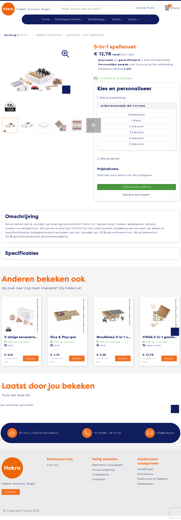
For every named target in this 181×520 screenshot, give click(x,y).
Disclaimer (99, 483)
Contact (11, 496)
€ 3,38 (105, 362)
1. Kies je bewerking (111, 97)
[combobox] (86, 9)
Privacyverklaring (103, 473)
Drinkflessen (145, 473)
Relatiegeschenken (67, 19)
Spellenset (73, 34)
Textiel (116, 19)
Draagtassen (145, 487)
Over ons (53, 469)
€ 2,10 (59, 362)
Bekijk (30, 362)
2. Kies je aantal (108, 158)
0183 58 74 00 (145, 8)
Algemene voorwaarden (107, 469)
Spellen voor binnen (50, 34)
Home (24, 34)
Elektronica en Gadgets (152, 482)
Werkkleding (96, 19)
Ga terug (10, 35)
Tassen (132, 19)
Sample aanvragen (136, 194)
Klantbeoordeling (114, 68)
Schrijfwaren (145, 478)
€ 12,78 (151, 362)
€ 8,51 (13, 362)
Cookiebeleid (100, 478)
